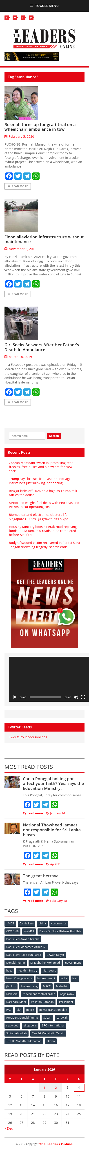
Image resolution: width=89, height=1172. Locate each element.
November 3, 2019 (20, 248)
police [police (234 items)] (30, 1010)
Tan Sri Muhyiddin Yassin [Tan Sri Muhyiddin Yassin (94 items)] (48, 1033)
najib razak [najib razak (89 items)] (67, 994)
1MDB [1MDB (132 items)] (10, 923)
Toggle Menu (44, 6)
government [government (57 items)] (73, 963)
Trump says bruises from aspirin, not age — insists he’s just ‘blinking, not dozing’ (42, 481)
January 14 (55, 813)
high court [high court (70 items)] (49, 970)
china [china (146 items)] (42, 923)
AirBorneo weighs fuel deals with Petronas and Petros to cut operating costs (44, 505)
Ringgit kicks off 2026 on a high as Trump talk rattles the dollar (43, 493)
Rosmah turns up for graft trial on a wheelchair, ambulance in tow (40, 127)
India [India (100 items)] (63, 978)
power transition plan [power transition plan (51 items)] (53, 1010)
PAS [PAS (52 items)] (8, 1010)
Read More (17, 186)
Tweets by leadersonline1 (28, 737)
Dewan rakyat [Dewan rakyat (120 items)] (55, 955)
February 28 (56, 900)
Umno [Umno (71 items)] (51, 1041)
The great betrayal (41, 875)
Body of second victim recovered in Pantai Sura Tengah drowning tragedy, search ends (44, 544)
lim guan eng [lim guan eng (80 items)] (29, 986)
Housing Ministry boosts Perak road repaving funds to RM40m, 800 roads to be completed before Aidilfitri (43, 531)
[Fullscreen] (83, 697)
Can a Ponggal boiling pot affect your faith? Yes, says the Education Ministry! (53, 783)
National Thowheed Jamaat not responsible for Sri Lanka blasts (52, 829)
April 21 (53, 864)
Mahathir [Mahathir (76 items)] (62, 986)
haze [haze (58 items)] (9, 970)
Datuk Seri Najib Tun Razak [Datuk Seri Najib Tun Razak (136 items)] (23, 955)
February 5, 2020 (19, 136)
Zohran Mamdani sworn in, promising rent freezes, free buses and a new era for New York (41, 467)
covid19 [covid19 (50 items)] (29, 931)
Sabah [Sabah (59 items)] (47, 1018)
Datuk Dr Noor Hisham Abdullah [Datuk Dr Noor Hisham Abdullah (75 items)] (60, 931)
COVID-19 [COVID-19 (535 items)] (12, 931)
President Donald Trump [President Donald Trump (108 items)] (22, 1018)
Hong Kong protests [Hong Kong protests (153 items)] (19, 978)
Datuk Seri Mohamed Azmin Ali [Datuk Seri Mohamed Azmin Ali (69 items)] (26, 947)
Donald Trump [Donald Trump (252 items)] (15, 963)
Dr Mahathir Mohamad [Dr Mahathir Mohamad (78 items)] (45, 963)
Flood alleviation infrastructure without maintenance (44, 239)
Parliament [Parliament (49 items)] (66, 1002)
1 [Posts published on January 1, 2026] (44, 1087)
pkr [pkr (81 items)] (19, 1010)
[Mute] (76, 697)
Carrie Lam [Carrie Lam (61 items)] (27, 923)
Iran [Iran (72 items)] (75, 978)
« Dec (8, 1128)
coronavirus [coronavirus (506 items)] (59, 923)
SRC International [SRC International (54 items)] (53, 1025)
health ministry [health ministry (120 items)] (27, 970)
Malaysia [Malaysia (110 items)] (12, 994)
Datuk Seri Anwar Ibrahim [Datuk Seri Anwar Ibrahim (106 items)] (23, 939)
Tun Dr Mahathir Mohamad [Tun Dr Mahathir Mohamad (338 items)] (24, 1041)
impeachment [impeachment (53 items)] (46, 978)
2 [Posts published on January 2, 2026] (56, 1087)
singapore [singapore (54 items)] (30, 1025)
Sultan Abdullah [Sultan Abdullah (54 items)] (16, 1033)
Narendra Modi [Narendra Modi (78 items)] (16, 1002)
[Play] (15, 697)
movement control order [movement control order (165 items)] (39, 994)
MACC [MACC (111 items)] (47, 986)
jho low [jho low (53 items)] (11, 986)
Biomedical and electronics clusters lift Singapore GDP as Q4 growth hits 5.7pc (38, 516)
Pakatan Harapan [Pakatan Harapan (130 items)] (42, 1002)
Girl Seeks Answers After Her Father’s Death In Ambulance (41, 347)
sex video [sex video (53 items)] (12, 1025)
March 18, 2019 (18, 356)
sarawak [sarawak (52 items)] (62, 1018)
